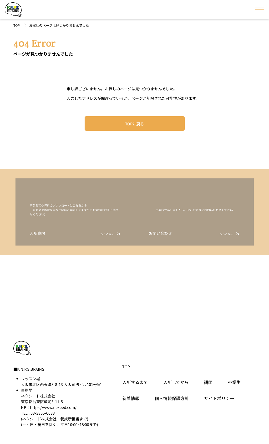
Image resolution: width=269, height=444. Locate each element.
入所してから (176, 382)
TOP (16, 25)
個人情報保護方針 (172, 398)
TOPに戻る (134, 124)
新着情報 (130, 398)
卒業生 (234, 382)
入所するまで (135, 382)
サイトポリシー (219, 398)
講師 (208, 382)
